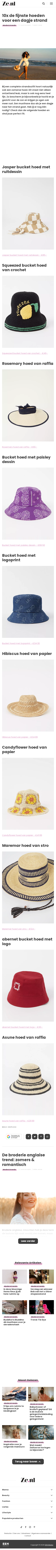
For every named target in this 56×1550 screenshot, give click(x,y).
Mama (5, 1489)
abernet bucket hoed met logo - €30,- (22, 1027)
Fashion (6, 1501)
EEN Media (49, 1545)
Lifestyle (6, 1512)
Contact (28, 1536)
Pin (41, 1136)
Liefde (5, 1507)
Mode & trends (9, 25)
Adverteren (26, 1533)
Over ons (16, 1533)
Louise (40, 1169)
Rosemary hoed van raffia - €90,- (19, 446)
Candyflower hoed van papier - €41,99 (22, 835)
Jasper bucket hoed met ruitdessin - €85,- (24, 255)
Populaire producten (12, 1518)
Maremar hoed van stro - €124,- (18, 928)
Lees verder (28, 1241)
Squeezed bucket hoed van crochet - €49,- (25, 353)
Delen (28, 1136)
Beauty (5, 1495)
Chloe (40, 25)
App (47, 1136)
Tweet (34, 1136)
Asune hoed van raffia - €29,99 (18, 1120)
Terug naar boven (26, 1461)
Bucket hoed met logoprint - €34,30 (21, 643)
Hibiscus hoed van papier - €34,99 (20, 736)
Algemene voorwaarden (41, 1533)
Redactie (7, 1533)
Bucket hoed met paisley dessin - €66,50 (23, 545)
